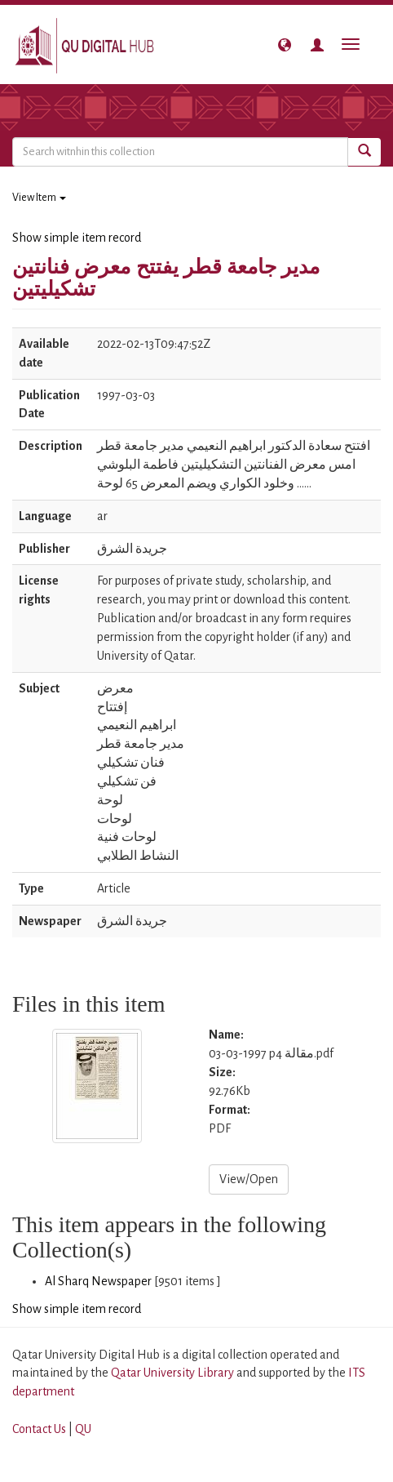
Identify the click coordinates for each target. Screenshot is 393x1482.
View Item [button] (39, 197)
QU (83, 1428)
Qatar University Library (173, 1372)
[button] (284, 45)
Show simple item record (76, 237)
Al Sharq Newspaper (98, 1281)
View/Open (248, 1179)
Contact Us (39, 1428)
